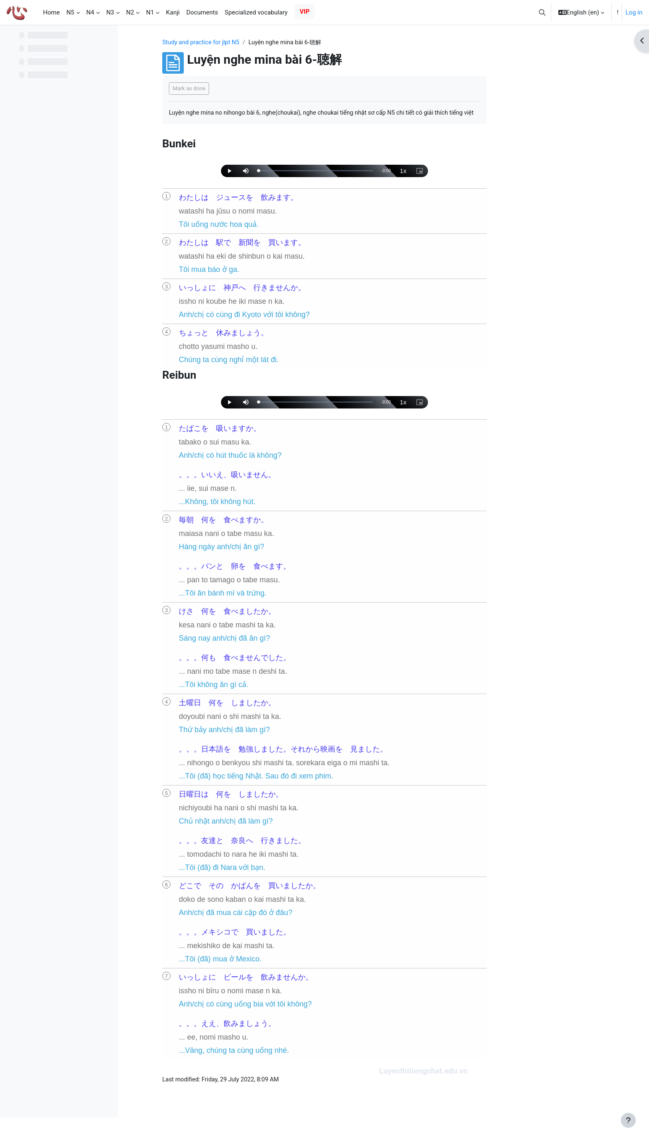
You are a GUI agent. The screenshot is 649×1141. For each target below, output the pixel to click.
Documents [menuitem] (202, 12)
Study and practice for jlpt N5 (255, 42)
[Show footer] (628, 1120)
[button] (542, 12)
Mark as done (241, 89)
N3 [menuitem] (110, 12)
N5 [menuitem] (70, 12)
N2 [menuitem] (130, 12)
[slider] (368, 181)
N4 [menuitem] (90, 12)
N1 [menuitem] (150, 12)
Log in (633, 12)
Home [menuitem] (51, 12)
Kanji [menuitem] (173, 12)
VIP (305, 11)
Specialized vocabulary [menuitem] (256, 12)
